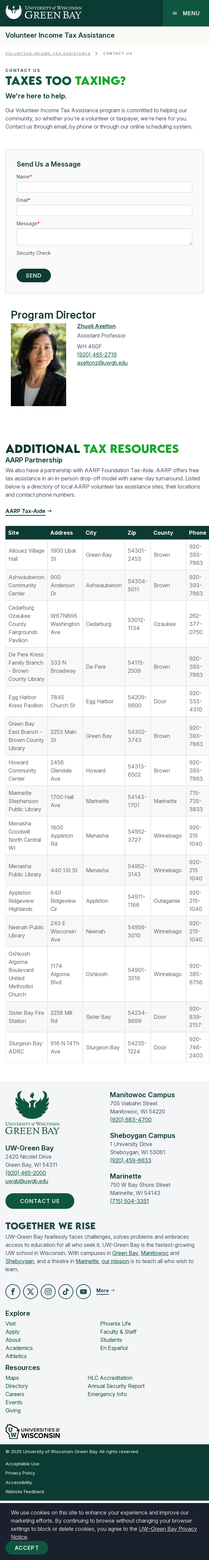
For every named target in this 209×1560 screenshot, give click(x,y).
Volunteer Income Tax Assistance (60, 35)
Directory (16, 1386)
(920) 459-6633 (130, 1160)
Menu (186, 13)
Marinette (87, 1261)
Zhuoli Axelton (96, 326)
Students (111, 1339)
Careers (14, 1394)
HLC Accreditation (110, 1377)
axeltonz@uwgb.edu (102, 362)
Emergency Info (107, 1394)
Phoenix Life (115, 1323)
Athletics (16, 1356)
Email (22, 200)
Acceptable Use (22, 1463)
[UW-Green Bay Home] (41, 13)
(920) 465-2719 (97, 354)
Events (13, 1402)
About (13, 1339)
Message (27, 223)
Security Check (34, 253)
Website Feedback (24, 1491)
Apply (12, 1331)
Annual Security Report (116, 1386)
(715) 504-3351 (129, 1201)
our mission (115, 1261)
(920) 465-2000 (25, 1172)
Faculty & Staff (118, 1331)
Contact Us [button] (41, 1201)
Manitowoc (155, 1253)
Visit (10, 1323)
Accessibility (18, 1482)
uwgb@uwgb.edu (26, 1181)
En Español (114, 1348)
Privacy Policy (20, 1473)
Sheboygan (19, 1261)
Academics (19, 1348)
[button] (12, 1291)
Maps (12, 1377)
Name (23, 176)
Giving (13, 1410)
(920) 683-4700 (131, 1119)
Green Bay (125, 1253)
